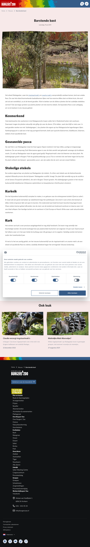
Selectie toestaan (45, 293)
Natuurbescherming (20, 425)
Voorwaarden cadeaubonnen (11, 524)
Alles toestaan (72, 293)
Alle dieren (16, 465)
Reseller (15, 406)
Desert (15, 441)
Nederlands (9, 534)
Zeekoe (15, 454)
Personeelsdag (18, 475)
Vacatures (16, 494)
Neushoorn (16, 462)
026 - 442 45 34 (20, 506)
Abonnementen (18, 409)
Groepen (16, 480)
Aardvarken (17, 457)
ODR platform (7, 530)
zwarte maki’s (47, 95)
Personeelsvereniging (20, 488)
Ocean (15, 438)
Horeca (15, 422)
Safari (15, 443)
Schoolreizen (17, 483)
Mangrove (16, 435)
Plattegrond (17, 414)
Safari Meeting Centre (20, 470)
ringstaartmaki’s (34, 95)
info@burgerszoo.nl (21, 511)
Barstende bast (29, 367)
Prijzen (15, 403)
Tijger (15, 459)
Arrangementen (18, 400)
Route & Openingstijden (21, 398)
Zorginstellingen (18, 486)
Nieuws (19, 367)
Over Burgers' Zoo (19, 419)
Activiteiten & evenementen (22, 411)
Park (14, 449)
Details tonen (77, 287)
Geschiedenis (17, 427)
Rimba (15, 446)
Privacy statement (8, 527)
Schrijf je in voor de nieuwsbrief (23, 382)
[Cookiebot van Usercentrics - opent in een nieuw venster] (77, 252)
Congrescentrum (18, 472)
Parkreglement (7, 522)
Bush (14, 432)
